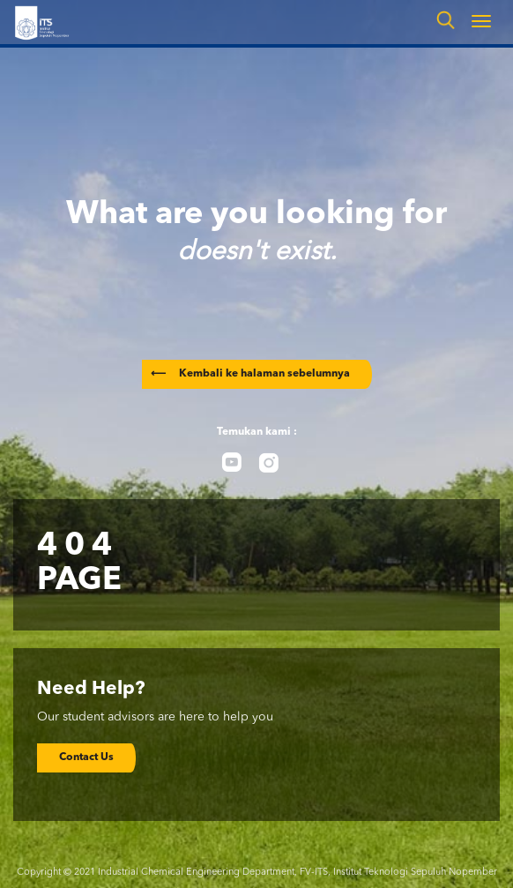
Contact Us (86, 757)
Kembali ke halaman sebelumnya (250, 374)
